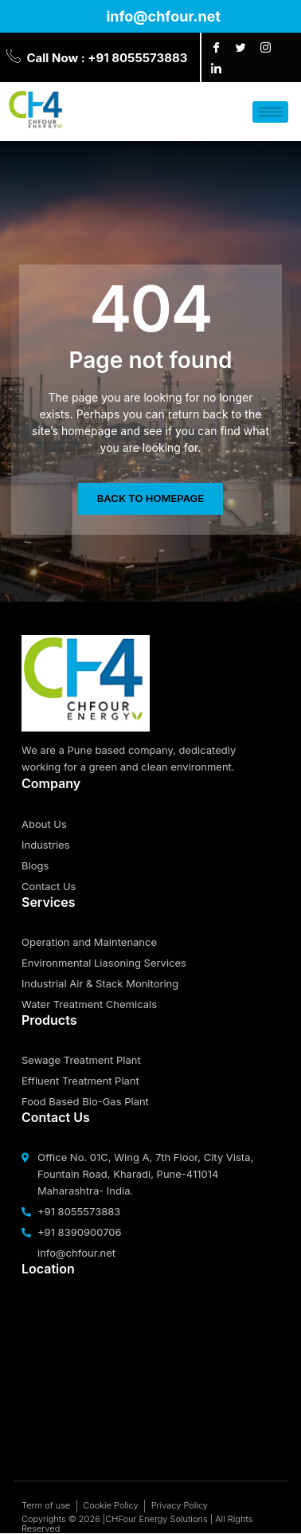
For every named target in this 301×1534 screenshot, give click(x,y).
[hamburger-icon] (270, 112)
